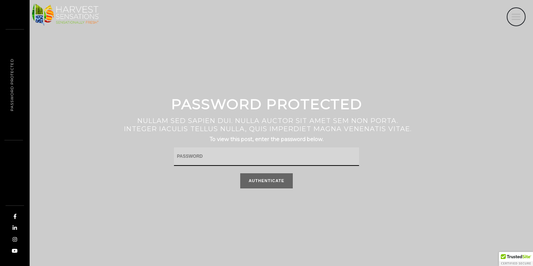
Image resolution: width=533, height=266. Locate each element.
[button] (516, 259)
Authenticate (267, 180)
